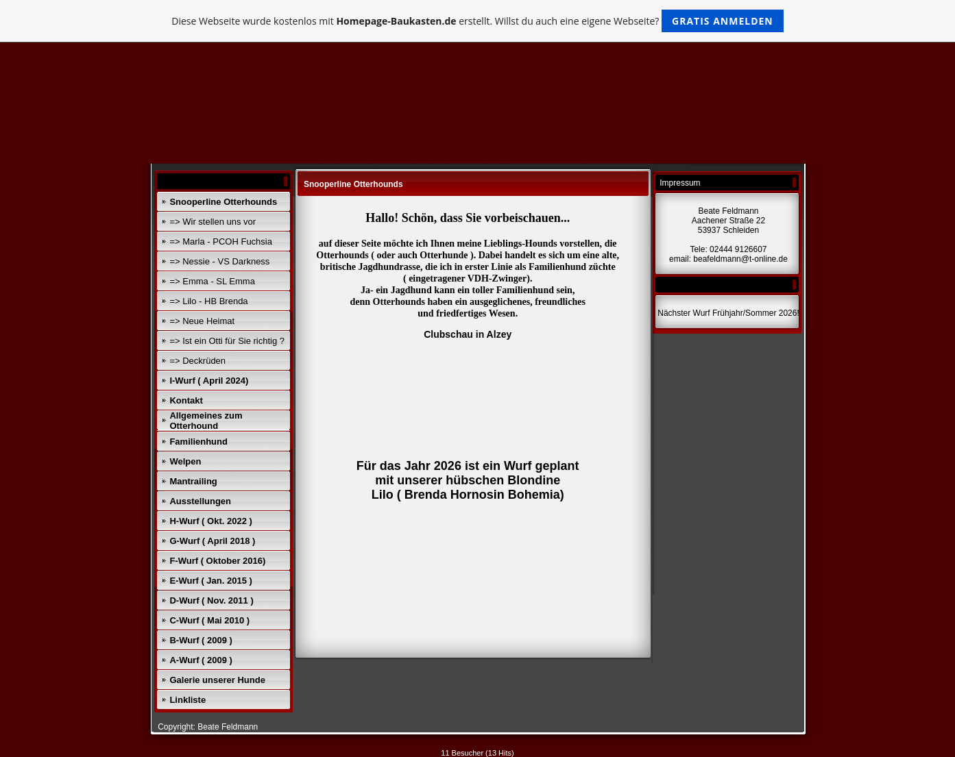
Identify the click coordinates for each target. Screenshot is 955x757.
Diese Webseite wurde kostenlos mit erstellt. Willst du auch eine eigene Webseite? (477, 21)
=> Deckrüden (197, 361)
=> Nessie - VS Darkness (219, 261)
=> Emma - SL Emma (212, 281)
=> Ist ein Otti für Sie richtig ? (227, 341)
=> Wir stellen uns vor (212, 221)
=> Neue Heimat (201, 321)
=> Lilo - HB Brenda (208, 301)
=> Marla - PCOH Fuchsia (220, 241)
